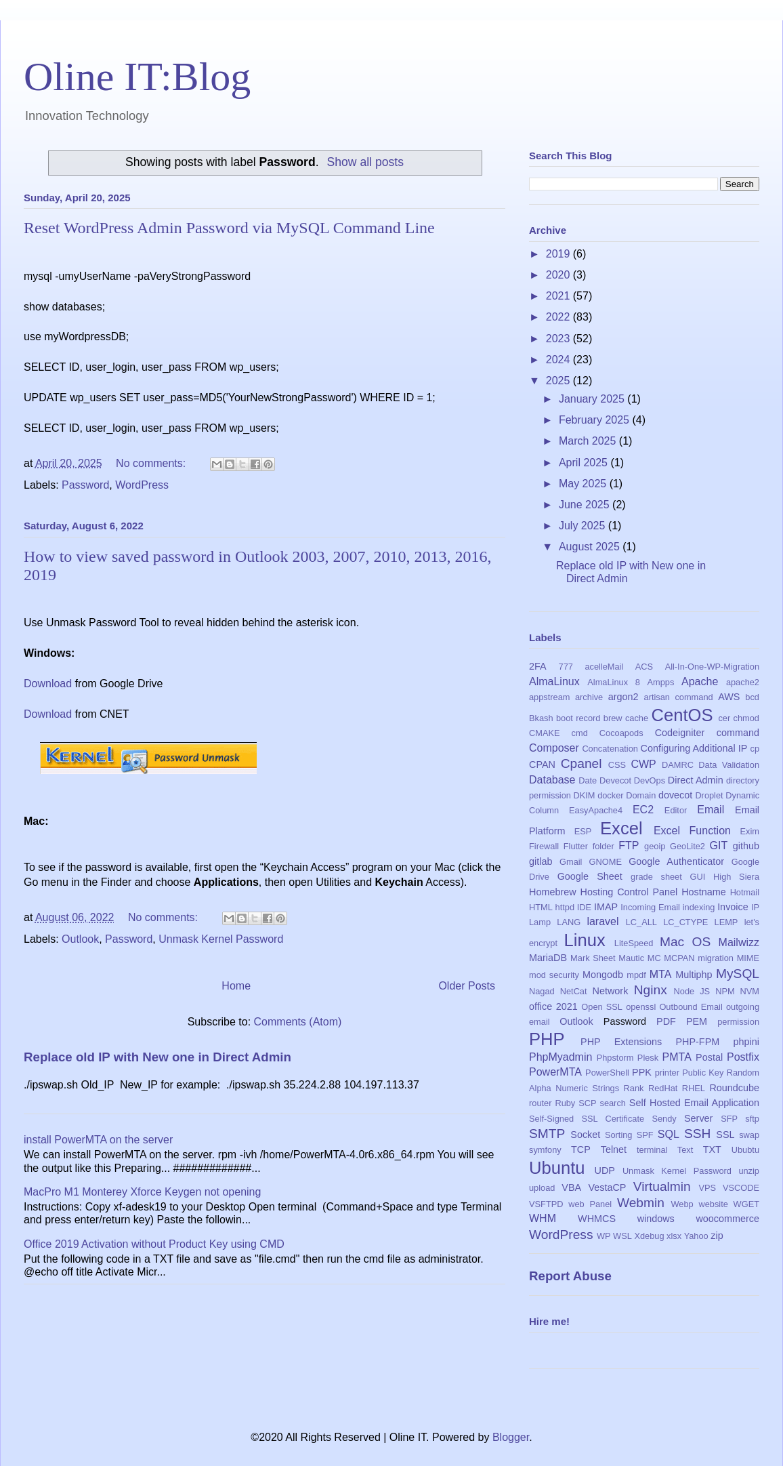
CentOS (682, 715)
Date (587, 780)
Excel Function (692, 830)
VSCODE (741, 1188)
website (712, 1204)
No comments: (152, 463)
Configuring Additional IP (694, 748)
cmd (580, 733)
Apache (699, 681)
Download (48, 683)
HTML (541, 907)
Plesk (647, 1058)
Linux (585, 940)
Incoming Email (650, 907)
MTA (661, 974)
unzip (748, 1171)
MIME (748, 958)
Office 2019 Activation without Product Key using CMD (154, 1244)
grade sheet (656, 877)
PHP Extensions (621, 1041)
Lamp (540, 922)
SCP (587, 1103)
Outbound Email (690, 1007)
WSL (622, 1236)
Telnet (614, 1149)
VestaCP (607, 1187)
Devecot (615, 780)
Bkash (541, 718)
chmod (746, 718)
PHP (547, 1039)
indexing (699, 907)
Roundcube (734, 1087)
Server (698, 1118)
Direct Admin (695, 780)
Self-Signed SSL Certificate (586, 1119)
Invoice (732, 906)
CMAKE (544, 733)
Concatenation (610, 749)
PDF (666, 1021)
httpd (564, 907)
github (746, 845)
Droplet (709, 795)
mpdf (636, 975)
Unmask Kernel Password (220, 939)
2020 (559, 275)
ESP (583, 831)
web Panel (590, 1204)
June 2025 (585, 504)
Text (685, 1150)
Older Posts (466, 986)
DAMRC (678, 765)
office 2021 (553, 1006)
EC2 (643, 809)
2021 (559, 296)
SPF (645, 1135)
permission (738, 1022)
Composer (554, 748)
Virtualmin (662, 1186)
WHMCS (597, 1218)
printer (667, 1072)
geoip (654, 846)
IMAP (606, 906)
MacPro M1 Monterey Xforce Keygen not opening (142, 1192)
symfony (545, 1150)
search (612, 1103)
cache (636, 718)
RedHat (662, 1088)
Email (710, 809)
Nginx (650, 990)
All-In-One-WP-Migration (712, 666)
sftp (752, 1119)
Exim (749, 831)
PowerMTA (555, 1072)
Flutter (576, 846)
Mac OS (685, 942)
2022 (559, 317)
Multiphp (693, 974)
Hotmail (744, 892)
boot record (578, 718)
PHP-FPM (697, 1041)
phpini (746, 1041)
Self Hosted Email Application (694, 1102)
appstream (549, 697)
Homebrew (552, 892)
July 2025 (583, 525)
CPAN (542, 764)
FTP (628, 845)
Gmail (570, 862)
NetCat (573, 991)
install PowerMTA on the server (98, 1139)
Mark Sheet (593, 958)
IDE (584, 907)
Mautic (631, 958)
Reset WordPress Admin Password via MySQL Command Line (229, 228)
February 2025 (596, 420)
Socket (585, 1134)
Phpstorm (615, 1058)
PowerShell (607, 1072)
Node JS (692, 991)
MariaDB (548, 957)
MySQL (737, 973)
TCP (581, 1149)
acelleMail (604, 666)
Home (236, 986)
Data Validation (728, 765)
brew (613, 718)
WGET (746, 1204)
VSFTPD (546, 1204)
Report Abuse (570, 1276)
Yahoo (696, 1236)
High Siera (736, 877)
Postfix (743, 1057)
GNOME (605, 862)
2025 (559, 380)
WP (604, 1236)
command (738, 732)
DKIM (584, 795)
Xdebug (649, 1236)
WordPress (142, 485)
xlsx (673, 1236)
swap (749, 1135)
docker (610, 795)
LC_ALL (641, 922)
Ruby (565, 1103)
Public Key (702, 1072)
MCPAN (679, 958)
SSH (697, 1133)
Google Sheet (589, 876)
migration (716, 958)
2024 (559, 359)
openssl (641, 1007)
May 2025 (584, 483)
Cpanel (581, 763)
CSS (617, 765)
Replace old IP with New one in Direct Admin (157, 1057)
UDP (605, 1170)
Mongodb (603, 974)
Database (552, 780)
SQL (668, 1134)
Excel (621, 828)
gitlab (540, 861)
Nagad (542, 991)
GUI (698, 877)
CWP (643, 764)
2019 (559, 254)
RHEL (693, 1088)
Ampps (661, 682)
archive (589, 697)
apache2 (742, 682)
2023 (559, 338)
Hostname (703, 892)
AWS (729, 696)
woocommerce (727, 1218)
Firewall (544, 846)
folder (603, 846)
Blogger (510, 1437)
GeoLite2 (687, 846)
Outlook (80, 939)
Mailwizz (739, 942)
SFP (729, 1119)
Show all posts (365, 162)
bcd (752, 697)
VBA (571, 1187)
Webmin (640, 1203)
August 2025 (590, 546)
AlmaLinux (554, 681)
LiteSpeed (634, 943)
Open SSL (601, 1007)
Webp (682, 1204)
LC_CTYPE (685, 922)
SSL (725, 1134)
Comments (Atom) (298, 1021)
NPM (724, 991)
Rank (634, 1088)
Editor (675, 810)
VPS (707, 1188)
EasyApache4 (595, 810)
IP (755, 907)
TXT (712, 1149)
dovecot (675, 795)
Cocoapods (621, 733)
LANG (568, 922)
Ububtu (745, 1150)
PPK (642, 1072)
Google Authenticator (676, 861)
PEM (696, 1021)
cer (724, 718)
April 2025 (585, 462)
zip (717, 1235)
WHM (542, 1218)
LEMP (726, 922)
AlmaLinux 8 (613, 682)
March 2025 (589, 441)
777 (566, 666)
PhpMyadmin (560, 1057)
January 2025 (593, 399)
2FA (538, 666)
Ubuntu (557, 1167)
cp (755, 749)
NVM (749, 991)
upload (542, 1188)
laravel (602, 921)
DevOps (649, 780)
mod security (554, 975)
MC (654, 958)
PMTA (677, 1057)
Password (85, 485)
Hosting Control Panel (628, 892)
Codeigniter (680, 732)
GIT (719, 845)
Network (611, 990)
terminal (652, 1150)
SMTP (547, 1133)
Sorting (619, 1135)
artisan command (678, 697)
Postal (709, 1057)
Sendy (664, 1119)
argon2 (623, 696)
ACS (644, 666)
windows (656, 1218)
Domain (641, 795)
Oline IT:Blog (137, 76)
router (540, 1103)
